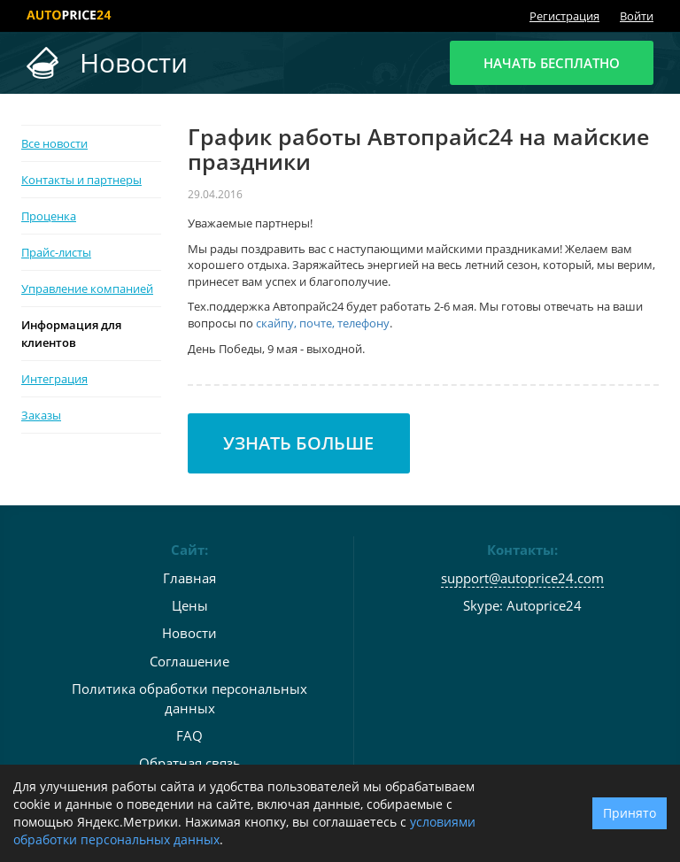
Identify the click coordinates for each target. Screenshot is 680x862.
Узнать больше (298, 443)
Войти (636, 16)
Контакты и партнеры (81, 180)
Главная (189, 578)
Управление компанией (87, 288)
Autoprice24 (544, 605)
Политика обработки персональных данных (189, 698)
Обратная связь (190, 763)
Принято (629, 812)
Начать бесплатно (551, 63)
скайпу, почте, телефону (323, 323)
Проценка (48, 216)
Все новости (54, 143)
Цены (190, 605)
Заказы (41, 415)
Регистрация (564, 16)
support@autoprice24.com (522, 578)
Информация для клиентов (71, 333)
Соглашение (189, 661)
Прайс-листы (56, 252)
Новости (189, 633)
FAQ (189, 735)
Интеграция (54, 379)
